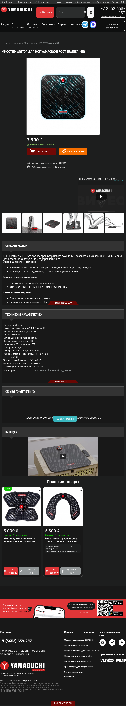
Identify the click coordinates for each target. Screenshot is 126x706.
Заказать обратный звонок (113, 17)
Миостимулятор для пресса (19, 538)
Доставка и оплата (33, 26)
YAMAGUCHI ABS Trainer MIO (20, 541)
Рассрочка (48, 24)
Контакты (76, 24)
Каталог (85, 645)
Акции (5, 24)
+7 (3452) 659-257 (16, 641)
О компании (17, 26)
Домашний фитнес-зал (111, 26)
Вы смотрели (63, 703)
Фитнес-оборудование (59, 370)
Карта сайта (87, 667)
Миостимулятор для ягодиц (61, 538)
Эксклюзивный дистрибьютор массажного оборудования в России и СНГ (90, 2)
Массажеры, (41, 370)
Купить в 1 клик (73, 151)
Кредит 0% (87, 656)
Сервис (62, 24)
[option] (63, 456)
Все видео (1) (118, 180)
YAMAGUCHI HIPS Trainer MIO (61, 541)
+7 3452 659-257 (112, 11)
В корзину (10, 571)
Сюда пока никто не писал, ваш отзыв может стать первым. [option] (63, 417)
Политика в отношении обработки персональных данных (23, 652)
